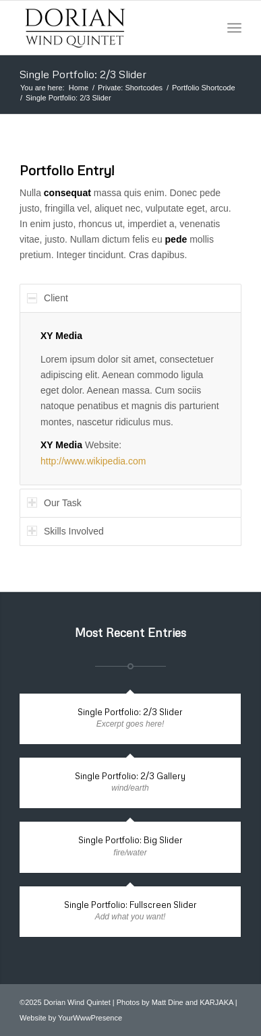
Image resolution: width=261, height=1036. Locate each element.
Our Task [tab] (54, 502)
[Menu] (234, 27)
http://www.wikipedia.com (93, 461)
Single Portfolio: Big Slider (130, 839)
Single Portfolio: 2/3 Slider (83, 74)
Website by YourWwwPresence (71, 1018)
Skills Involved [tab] (65, 531)
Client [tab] (47, 298)
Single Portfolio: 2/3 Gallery (130, 775)
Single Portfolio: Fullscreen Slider (130, 904)
